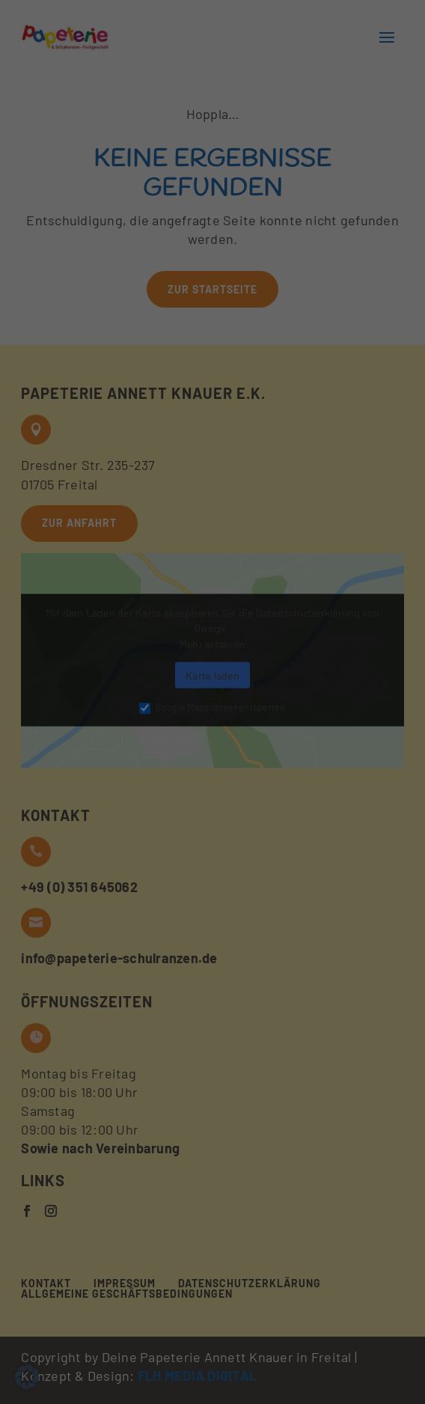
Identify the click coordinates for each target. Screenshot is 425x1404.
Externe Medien (344, 139)
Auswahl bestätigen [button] (212, 240)
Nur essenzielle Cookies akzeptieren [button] (212, 283)
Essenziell (54, 139)
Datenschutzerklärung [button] (221, 339)
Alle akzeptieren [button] (212, 197)
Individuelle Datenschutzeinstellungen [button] (213, 316)
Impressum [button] (305, 339)
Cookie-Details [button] (127, 339)
